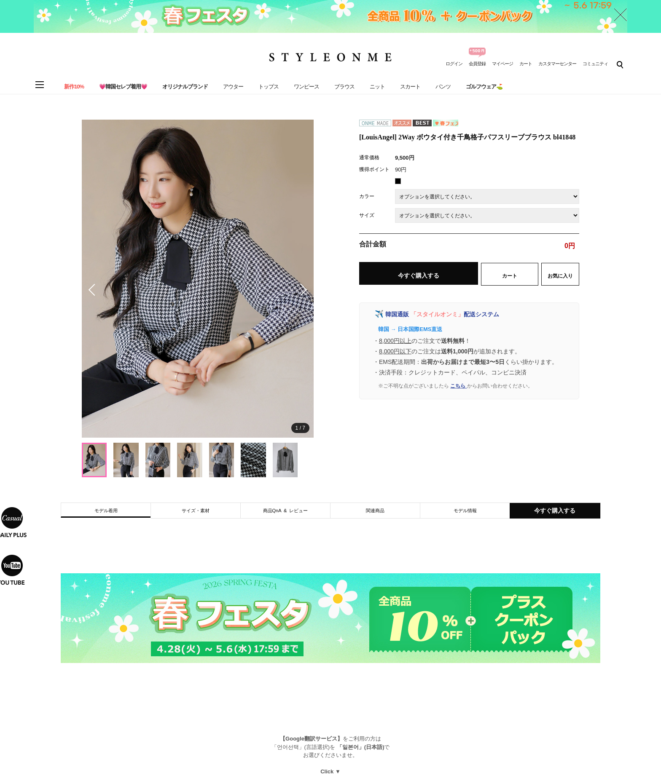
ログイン (454, 63)
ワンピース (306, 86)
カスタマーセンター (557, 63)
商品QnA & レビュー (285, 510)
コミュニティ (595, 63)
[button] (301, 289)
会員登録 (477, 63)
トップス (268, 86)
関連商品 (375, 510)
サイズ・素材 (196, 510)
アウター (233, 86)
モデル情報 (465, 510)
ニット (377, 86)
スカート (410, 86)
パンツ (443, 86)
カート (525, 63)
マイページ (502, 63)
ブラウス (344, 86)
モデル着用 (106, 510)
